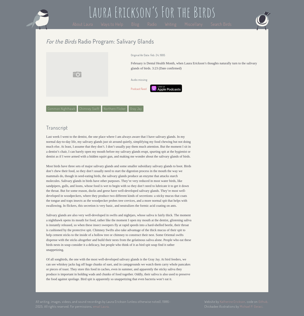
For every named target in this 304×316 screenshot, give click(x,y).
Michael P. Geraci (251, 306)
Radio (152, 24)
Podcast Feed (139, 89)
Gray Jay (136, 109)
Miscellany (194, 24)
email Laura (101, 306)
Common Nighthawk (61, 109)
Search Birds (221, 24)
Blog (135, 24)
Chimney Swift (89, 109)
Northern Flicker (115, 109)
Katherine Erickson (232, 302)
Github (263, 302)
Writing (171, 24)
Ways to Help (112, 24)
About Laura (83, 24)
